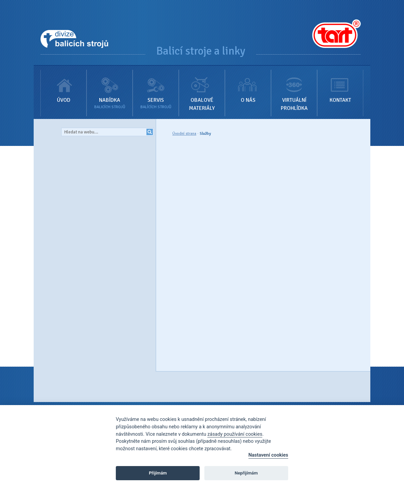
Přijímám (158, 472)
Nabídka (110, 88)
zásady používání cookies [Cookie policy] (234, 434)
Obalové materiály (202, 89)
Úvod (63, 84)
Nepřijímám (246, 472)
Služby (205, 133)
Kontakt (340, 84)
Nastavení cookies (268, 455)
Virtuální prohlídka (294, 89)
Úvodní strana (184, 133)
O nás (248, 84)
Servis (156, 88)
